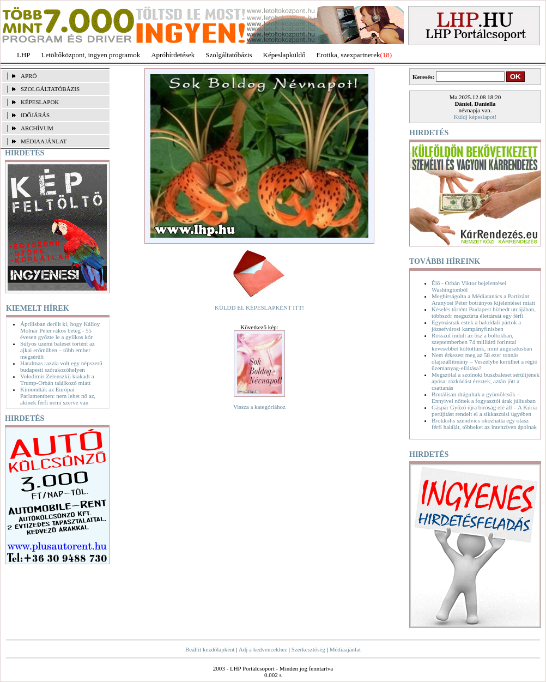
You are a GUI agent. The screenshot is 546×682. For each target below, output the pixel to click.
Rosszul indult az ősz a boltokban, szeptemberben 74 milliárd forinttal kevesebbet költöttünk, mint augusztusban (482, 342)
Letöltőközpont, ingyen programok (91, 55)
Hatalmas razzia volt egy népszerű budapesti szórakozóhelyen (61, 366)
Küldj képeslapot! (475, 116)
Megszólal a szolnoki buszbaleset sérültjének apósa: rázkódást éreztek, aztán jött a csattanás (485, 381)
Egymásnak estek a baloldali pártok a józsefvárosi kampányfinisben (476, 325)
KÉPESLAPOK (40, 102)
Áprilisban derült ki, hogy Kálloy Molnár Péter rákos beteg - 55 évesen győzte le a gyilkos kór (60, 330)
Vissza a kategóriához (259, 406)
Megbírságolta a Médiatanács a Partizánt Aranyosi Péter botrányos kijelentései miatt (483, 299)
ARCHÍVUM (37, 128)
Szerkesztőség (308, 649)
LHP (24, 55)
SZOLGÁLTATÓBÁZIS (50, 89)
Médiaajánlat (345, 649)
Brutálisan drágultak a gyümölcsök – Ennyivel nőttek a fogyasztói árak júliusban (484, 397)
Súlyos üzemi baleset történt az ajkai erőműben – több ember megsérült (57, 350)
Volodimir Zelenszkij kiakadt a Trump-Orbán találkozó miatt (57, 379)
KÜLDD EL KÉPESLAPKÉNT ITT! (259, 307)
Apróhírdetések (173, 55)
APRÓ (29, 76)
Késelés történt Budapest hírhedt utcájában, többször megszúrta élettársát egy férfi (484, 312)
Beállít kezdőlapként (210, 649)
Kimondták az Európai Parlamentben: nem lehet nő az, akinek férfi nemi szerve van (57, 396)
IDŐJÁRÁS (35, 115)
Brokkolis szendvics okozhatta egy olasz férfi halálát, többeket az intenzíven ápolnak (484, 423)
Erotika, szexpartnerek (348, 55)
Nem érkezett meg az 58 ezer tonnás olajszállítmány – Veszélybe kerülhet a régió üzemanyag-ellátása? (484, 361)
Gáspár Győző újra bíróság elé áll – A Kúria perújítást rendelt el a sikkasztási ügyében (484, 410)
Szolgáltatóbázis (228, 55)
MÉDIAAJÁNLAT (43, 141)
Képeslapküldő (284, 55)
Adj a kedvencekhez (263, 649)
